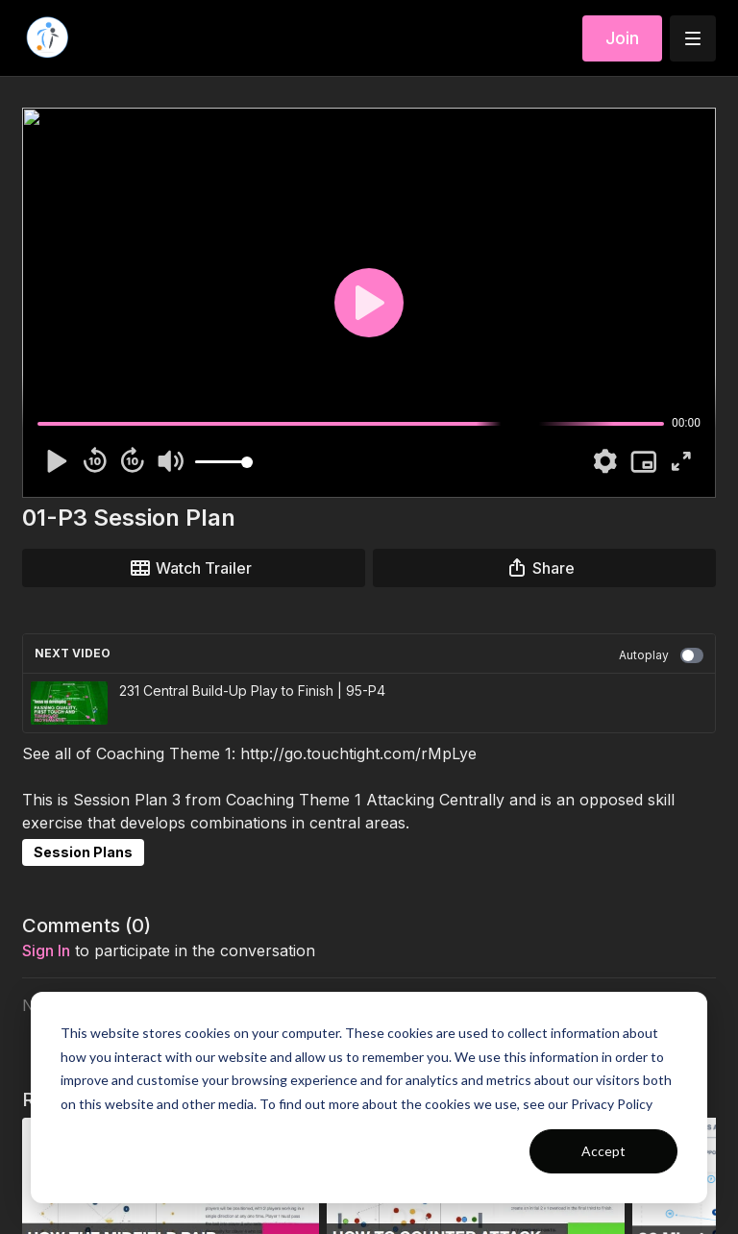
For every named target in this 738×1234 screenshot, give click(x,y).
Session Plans (83, 852)
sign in (46, 950)
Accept (603, 1151)
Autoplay (661, 655)
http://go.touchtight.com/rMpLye (358, 753)
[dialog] (369, 1097)
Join (622, 38)
